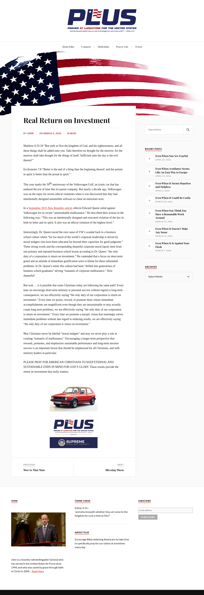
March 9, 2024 (52, 133)
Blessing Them (115, 470)
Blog (73, 133)
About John (68, 46)
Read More (38, 571)
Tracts (138, 46)
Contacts (86, 46)
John (30, 133)
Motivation (103, 46)
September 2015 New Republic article (50, 208)
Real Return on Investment (66, 120)
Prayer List (122, 46)
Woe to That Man (34, 470)
